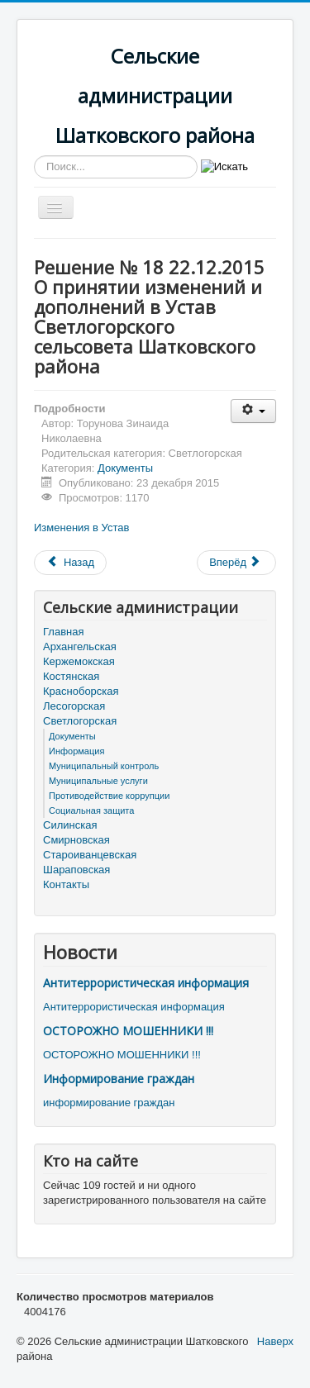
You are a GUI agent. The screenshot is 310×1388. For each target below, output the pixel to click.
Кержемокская (79, 661)
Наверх (275, 1341)
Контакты (66, 884)
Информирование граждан (118, 1078)
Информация (76, 751)
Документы (125, 468)
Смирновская (76, 840)
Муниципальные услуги (98, 781)
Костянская (71, 676)
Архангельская (80, 646)
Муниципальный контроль (104, 766)
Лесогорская (74, 706)
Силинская (70, 825)
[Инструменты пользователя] (253, 411)
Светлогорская (80, 721)
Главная (63, 631)
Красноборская (81, 691)
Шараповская (76, 869)
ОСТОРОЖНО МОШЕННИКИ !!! (128, 1031)
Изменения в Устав (81, 527)
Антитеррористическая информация (146, 983)
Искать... (34, 155)
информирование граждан (108, 1102)
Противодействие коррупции (109, 796)
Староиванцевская (89, 854)
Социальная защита (91, 810)
